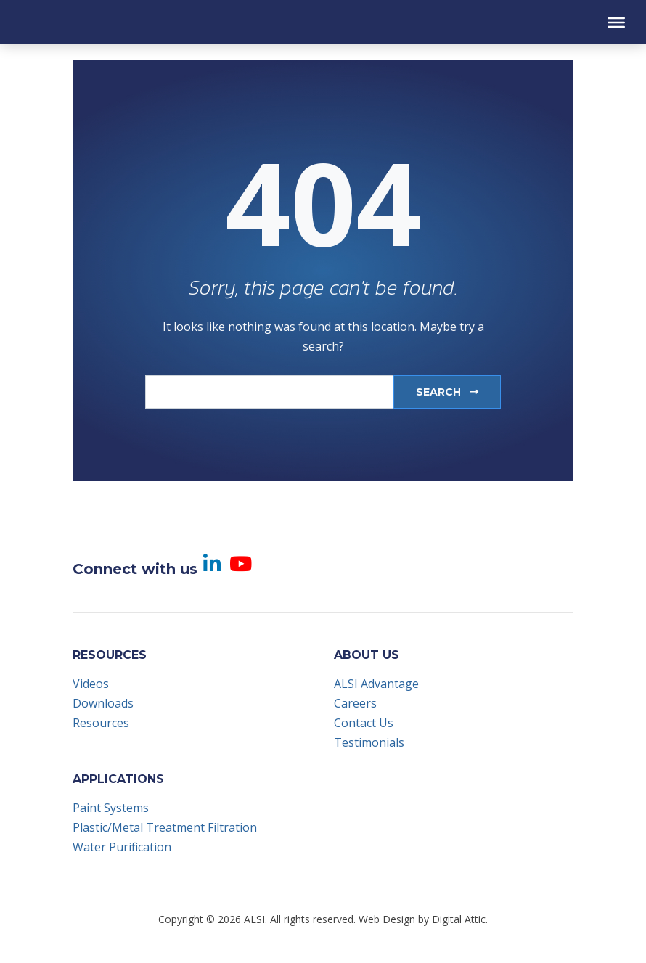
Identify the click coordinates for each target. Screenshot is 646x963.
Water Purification (122, 847)
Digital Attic (459, 919)
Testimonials (369, 742)
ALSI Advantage (376, 684)
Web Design (387, 919)
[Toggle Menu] (616, 22)
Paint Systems (111, 808)
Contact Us (363, 723)
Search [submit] (447, 391)
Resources (101, 723)
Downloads (103, 703)
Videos (91, 684)
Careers (355, 703)
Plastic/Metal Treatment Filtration (165, 827)
